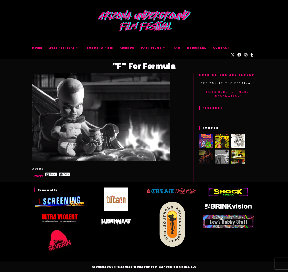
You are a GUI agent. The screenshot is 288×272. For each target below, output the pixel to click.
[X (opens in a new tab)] (232, 55)
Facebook (212, 108)
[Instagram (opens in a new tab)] (246, 55)
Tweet (38, 174)
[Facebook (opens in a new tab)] (239, 55)
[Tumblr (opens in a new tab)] (251, 55)
